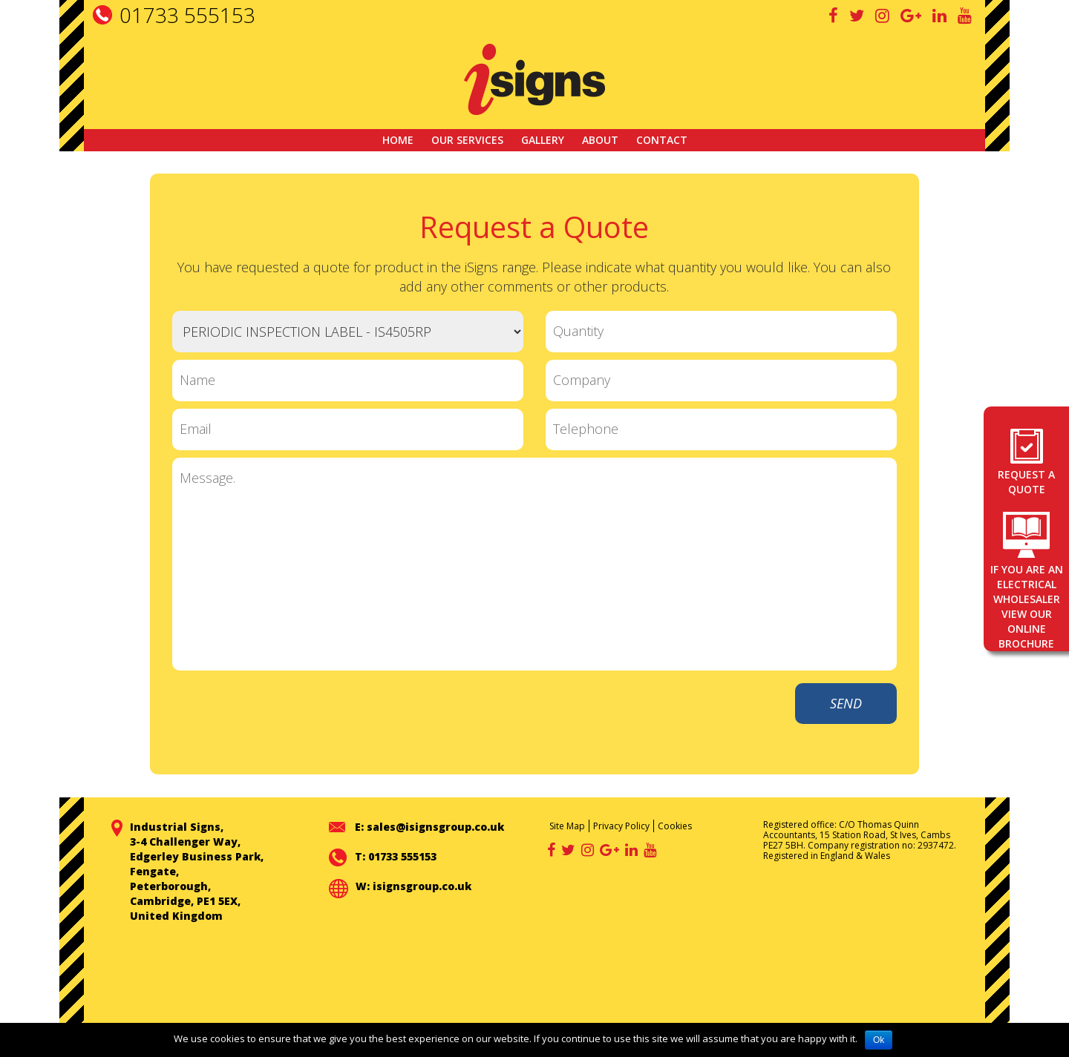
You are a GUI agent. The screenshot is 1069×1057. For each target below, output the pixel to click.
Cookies (675, 826)
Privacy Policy (621, 826)
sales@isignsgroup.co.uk (435, 827)
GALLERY (542, 140)
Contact (661, 140)
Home (397, 140)
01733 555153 (187, 15)
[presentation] (660, 712)
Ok (878, 1040)
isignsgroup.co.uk (422, 886)
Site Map (567, 826)
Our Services (467, 140)
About (600, 140)
